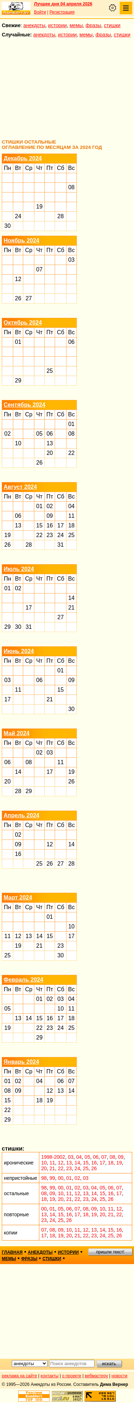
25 (49, 371)
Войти (40, 12)
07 (39, 269)
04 (71, 506)
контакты (50, 1375)
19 (39, 207)
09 (49, 516)
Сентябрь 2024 (24, 405)
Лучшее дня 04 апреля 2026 (63, 3)
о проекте (71, 1375)
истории (57, 25)
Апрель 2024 (21, 815)
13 (49, 443)
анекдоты (34, 25)
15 (39, 525)
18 (71, 525)
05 (39, 434)
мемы (76, 25)
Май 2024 (16, 733)
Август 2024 (20, 487)
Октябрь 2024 (23, 323)
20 (49, 453)
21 (71, 608)
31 (61, 545)
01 (18, 342)
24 (18, 216)
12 (18, 279)
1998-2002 (53, 1157)
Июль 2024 (19, 569)
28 (61, 216)
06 (71, 342)
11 (71, 516)
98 (44, 1178)
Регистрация (61, 12)
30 (7, 226)
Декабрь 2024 (23, 158)
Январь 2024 (21, 1062)
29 (18, 380)
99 (52, 1178)
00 (61, 1178)
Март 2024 (18, 898)
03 (71, 260)
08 (71, 187)
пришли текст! (110, 1251)
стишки (112, 25)
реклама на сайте (19, 1375)
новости (119, 1375)
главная (12, 1252)
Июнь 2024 (19, 651)
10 (18, 443)
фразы (93, 25)
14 (71, 598)
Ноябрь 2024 (21, 240)
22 (71, 453)
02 (7, 434)
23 (49, 535)
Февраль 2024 (23, 980)
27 (28, 298)
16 (49, 525)
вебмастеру (96, 1375)
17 (61, 525)
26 (18, 298)
